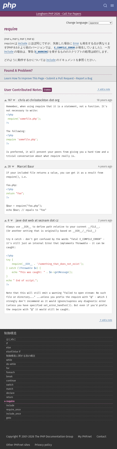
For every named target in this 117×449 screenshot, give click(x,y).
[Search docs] (105, 5)
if (7, 343)
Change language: (77, 22)
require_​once (13, 409)
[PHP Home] (10, 5)
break (9, 376)
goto (8, 417)
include (22, 43)
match (9, 388)
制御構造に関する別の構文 (20, 355)
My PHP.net (85, 436)
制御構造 (10, 333)
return (9, 397)
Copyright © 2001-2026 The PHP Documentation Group (39, 436)
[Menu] (112, 5)
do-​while (11, 364)
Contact (101, 436)
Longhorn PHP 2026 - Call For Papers (58, 13)
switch (9, 384)
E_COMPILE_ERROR (64, 47)
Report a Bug (84, 78)
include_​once (13, 413)
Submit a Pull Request (60, 78)
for (7, 368)
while (9, 360)
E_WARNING (41, 51)
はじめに (11, 339)
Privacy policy (43, 444)
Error (76, 43)
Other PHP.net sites (18, 444)
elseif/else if (13, 351)
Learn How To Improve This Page (24, 78)
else (8, 347)
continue (11, 380)
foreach (10, 372)
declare (10, 393)
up (6, 100)
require (10, 401)
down (14, 100)
